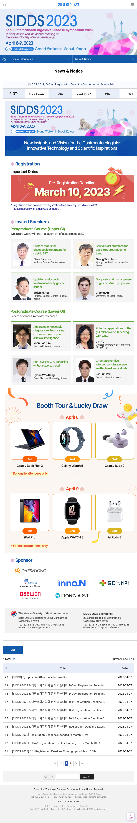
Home (4, 4)
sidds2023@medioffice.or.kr (94, 809)
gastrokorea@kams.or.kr (94, 797)
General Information (22, 58)
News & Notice (83, 58)
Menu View (132, 4)
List (13, 649)
